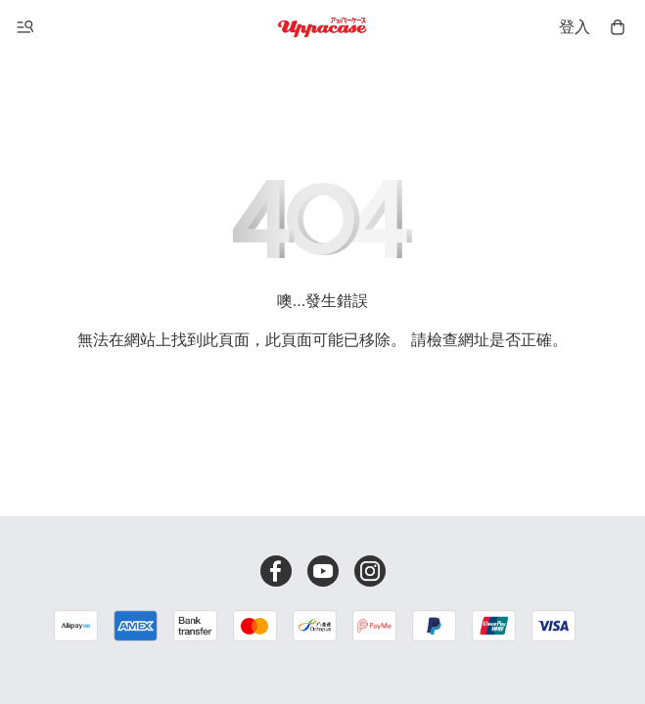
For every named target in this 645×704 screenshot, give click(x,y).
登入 (574, 27)
